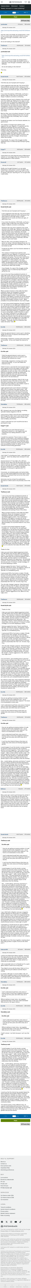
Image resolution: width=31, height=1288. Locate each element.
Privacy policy (4, 1211)
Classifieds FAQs (5, 1167)
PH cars (3, 1181)
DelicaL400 (4, 949)
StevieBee (4, 404)
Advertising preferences (7, 1170)
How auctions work (6, 1165)
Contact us (4, 1163)
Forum (5, 1285)
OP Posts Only (25, 20)
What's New (19, 1285)
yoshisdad (4, 24)
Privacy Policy (4, 1231)
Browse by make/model (7, 1179)
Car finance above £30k (7, 1197)
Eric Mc (3, 327)
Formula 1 (22, 6)
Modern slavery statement (8, 1213)
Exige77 (3, 149)
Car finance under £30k (7, 1195)
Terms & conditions (6, 1207)
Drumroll (3, 162)
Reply (15, 17)
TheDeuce (4, 45)
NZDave (3, 789)
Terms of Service (16, 1231)
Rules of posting (5, 1215)
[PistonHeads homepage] (15, 2)
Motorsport (14, 6)
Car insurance (4, 1199)
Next (26, 12)
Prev (5, 12)
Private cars (4, 1183)
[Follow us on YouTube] (15, 1222)
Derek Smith (4, 76)
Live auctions (4, 1177)
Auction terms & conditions (8, 1209)
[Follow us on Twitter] (6, 1222)
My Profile (25, 1285)
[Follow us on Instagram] (11, 1222)
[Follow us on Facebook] (2, 1222)
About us (3, 1161)
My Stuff (12, 1285)
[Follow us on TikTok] (20, 1222)
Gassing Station (5, 6)
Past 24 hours (4, 1185)
